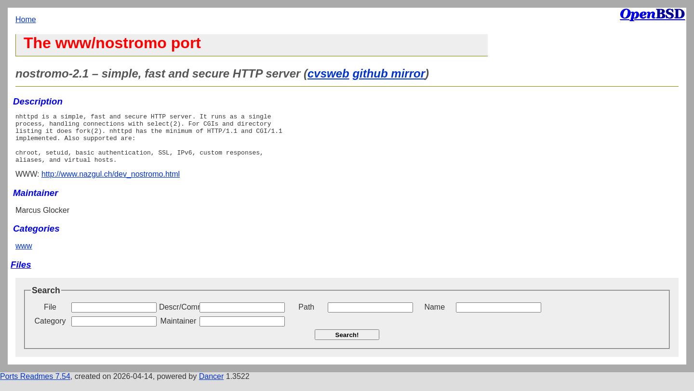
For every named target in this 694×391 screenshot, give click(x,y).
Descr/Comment (178, 317)
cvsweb (328, 73)
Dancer (211, 386)
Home (25, 19)
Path (306, 317)
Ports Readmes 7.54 (35, 386)
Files (21, 275)
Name (434, 317)
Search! (347, 345)
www (23, 256)
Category (50, 331)
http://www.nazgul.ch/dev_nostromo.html (110, 184)
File (50, 317)
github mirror (388, 73)
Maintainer (178, 331)
